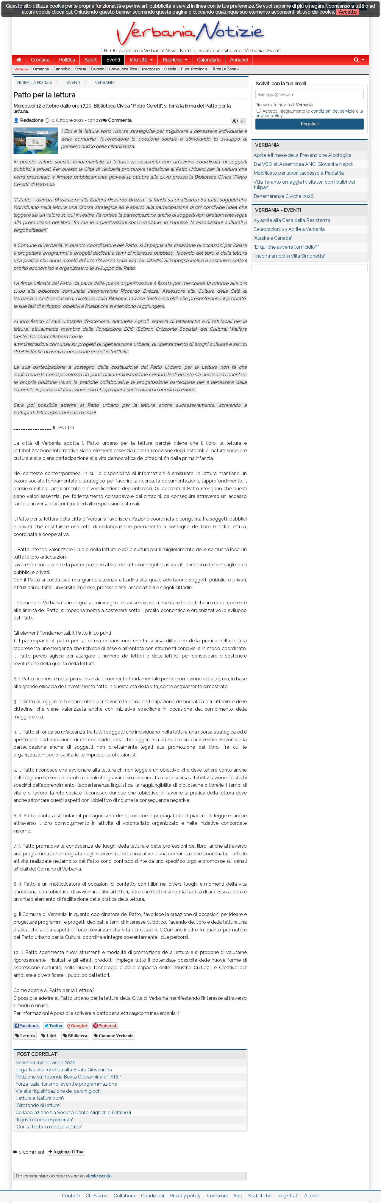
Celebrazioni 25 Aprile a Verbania (289, 229)
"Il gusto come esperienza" (44, 1119)
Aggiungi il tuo (67, 1152)
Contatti (71, 1196)
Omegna (41, 69)
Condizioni (152, 1196)
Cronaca (40, 60)
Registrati (287, 1196)
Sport (91, 60)
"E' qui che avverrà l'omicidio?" (286, 247)
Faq (238, 1196)
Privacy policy (185, 1196)
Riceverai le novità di (284, 105)
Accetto (348, 12)
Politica (67, 60)
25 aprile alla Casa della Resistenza (292, 220)
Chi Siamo (97, 1196)
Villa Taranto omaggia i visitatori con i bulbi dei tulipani (304, 184)
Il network (217, 1196)
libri (50, 1035)
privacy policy (269, 115)
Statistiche (259, 1196)
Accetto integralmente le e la (309, 113)
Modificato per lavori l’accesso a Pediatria (299, 173)
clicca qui (61, 12)
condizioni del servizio (333, 111)
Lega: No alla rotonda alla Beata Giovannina (63, 1070)
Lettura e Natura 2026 (39, 1098)
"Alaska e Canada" (273, 238)
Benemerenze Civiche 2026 (45, 1062)
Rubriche (172, 60)
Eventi (113, 60)
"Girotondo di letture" (38, 1105)
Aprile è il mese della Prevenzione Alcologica (303, 155)
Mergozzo (151, 69)
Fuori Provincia (194, 69)
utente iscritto (99, 1176)
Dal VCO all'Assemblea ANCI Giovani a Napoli (303, 164)
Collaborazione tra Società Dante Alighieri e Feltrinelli (73, 1112)
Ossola (170, 69)
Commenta (117, 120)
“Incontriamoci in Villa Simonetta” (290, 256)
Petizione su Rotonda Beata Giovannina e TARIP (68, 1077)
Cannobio (62, 69)
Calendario (209, 60)
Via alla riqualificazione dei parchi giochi (58, 1091)
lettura (27, 1035)
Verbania (21, 69)
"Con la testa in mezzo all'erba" (48, 1127)
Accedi (311, 1196)
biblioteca (77, 1035)
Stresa (80, 69)
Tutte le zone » (225, 69)
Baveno (97, 69)
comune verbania (116, 1035)
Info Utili (138, 60)
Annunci (239, 60)
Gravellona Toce (123, 69)
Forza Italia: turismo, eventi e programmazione (66, 1084)
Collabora (124, 1196)
